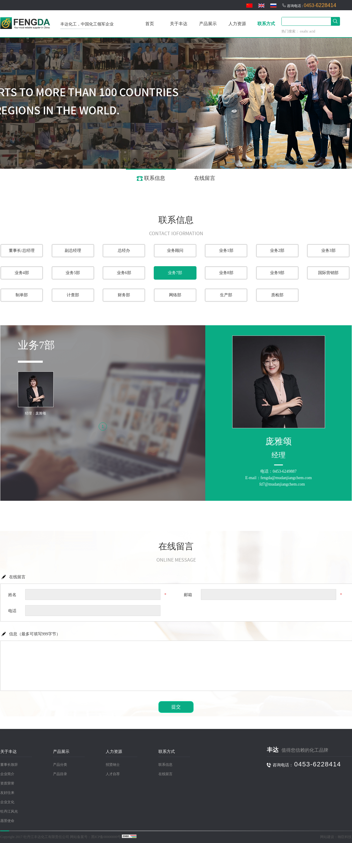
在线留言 (201, 178)
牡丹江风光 (9, 811)
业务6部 (124, 273)
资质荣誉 (7, 783)
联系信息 (151, 178)
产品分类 (60, 764)
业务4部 (22, 273)
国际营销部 (328, 273)
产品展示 (208, 23)
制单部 (22, 295)
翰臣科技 (345, 837)
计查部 (73, 295)
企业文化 (7, 802)
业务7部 (175, 273)
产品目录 (60, 774)
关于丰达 (178, 23)
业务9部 (277, 273)
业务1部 (226, 250)
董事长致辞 (9, 764)
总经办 (124, 250)
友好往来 (7, 792)
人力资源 (237, 23)
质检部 (277, 295)
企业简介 (7, 774)
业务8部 (226, 273)
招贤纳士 (113, 764)
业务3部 (328, 250)
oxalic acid (307, 31)
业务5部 (73, 273)
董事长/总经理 (22, 250)
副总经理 (73, 250)
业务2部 (277, 250)
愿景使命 (7, 821)
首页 (149, 23)
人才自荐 (113, 774)
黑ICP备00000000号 (106, 837)
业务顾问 (175, 250)
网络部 (175, 295)
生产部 (226, 295)
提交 (176, 706)
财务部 (124, 295)
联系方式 (266, 23)
